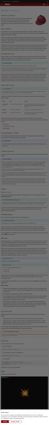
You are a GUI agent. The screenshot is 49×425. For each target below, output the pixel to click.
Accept (5, 421)
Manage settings (15, 421)
